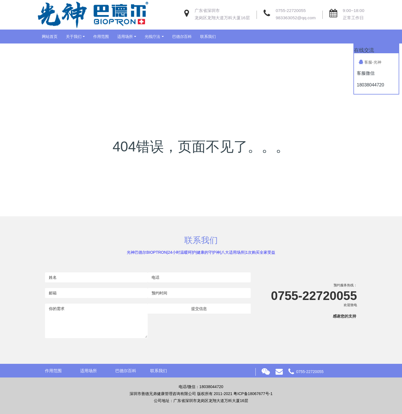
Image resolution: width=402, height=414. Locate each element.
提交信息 (199, 308)
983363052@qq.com (296, 17)
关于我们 (74, 36)
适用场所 (125, 36)
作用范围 (101, 36)
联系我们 (208, 36)
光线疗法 (152, 36)
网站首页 (50, 36)
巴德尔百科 (182, 36)
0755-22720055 (291, 10)
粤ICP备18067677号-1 (252, 393)
